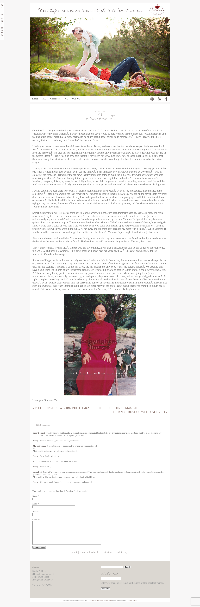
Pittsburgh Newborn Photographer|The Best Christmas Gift (86, 408)
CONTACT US (72, 99)
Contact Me (107, 557)
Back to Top (121, 557)
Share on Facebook (89, 557)
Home (35, 99)
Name (34, 496)
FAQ (44, 99)
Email (34, 504)
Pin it (74, 557)
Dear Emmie (132, 604)
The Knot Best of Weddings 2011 (139, 412)
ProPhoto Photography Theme (100, 604)
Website (35, 511)
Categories (55, 99)
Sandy (35, 441)
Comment (36, 519)
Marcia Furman (39, 446)
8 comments (43, 425)
